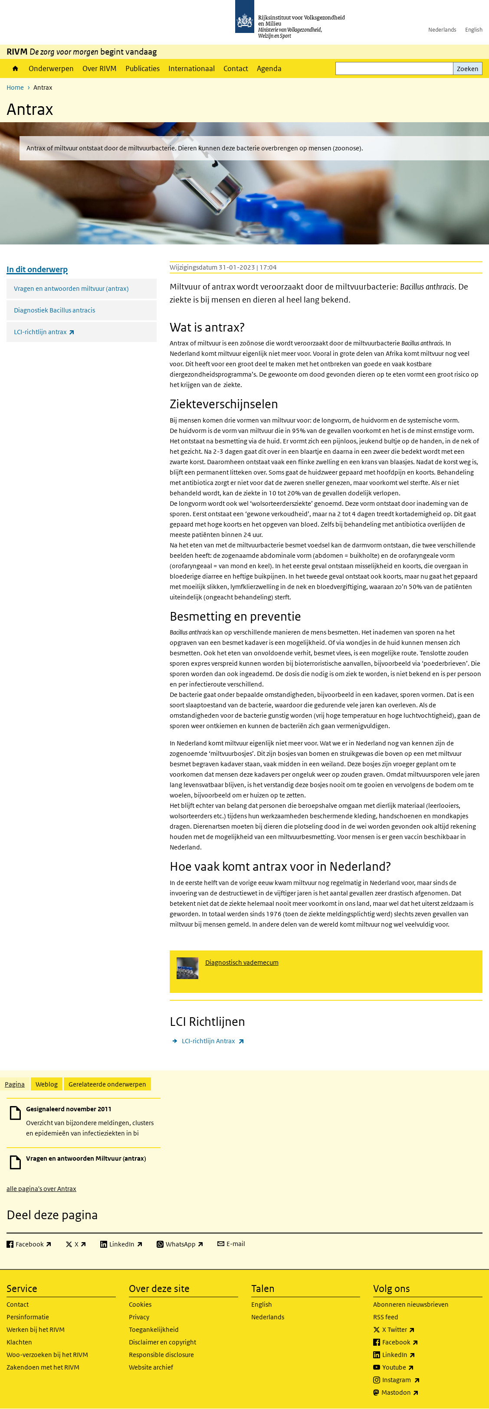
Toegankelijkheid (154, 1329)
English (473, 29)
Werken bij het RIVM (36, 1329)
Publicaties (142, 68)
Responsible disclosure (161, 1354)
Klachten (19, 1342)
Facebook (419, 1342)
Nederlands (442, 29)
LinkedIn (417, 1355)
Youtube (417, 1367)
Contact (235, 68)
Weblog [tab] (47, 1084)
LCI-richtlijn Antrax (213, 1040)
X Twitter (417, 1329)
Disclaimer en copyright (162, 1342)
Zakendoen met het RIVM (43, 1367)
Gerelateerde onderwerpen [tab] (107, 1084)
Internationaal (191, 68)
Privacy (139, 1317)
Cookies (140, 1304)
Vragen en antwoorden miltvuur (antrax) (71, 288)
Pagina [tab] (15, 1084)
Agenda (269, 68)
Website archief (151, 1367)
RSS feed (385, 1317)
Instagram (420, 1380)
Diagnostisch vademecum (242, 962)
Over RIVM (99, 68)
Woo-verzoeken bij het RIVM (47, 1354)
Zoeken (468, 69)
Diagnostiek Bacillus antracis (54, 310)
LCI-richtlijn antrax (63, 331)
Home (15, 68)
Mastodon (419, 1392)
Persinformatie (28, 1317)
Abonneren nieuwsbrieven (411, 1304)
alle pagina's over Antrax (41, 1188)
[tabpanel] (244, 1145)
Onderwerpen (51, 68)
